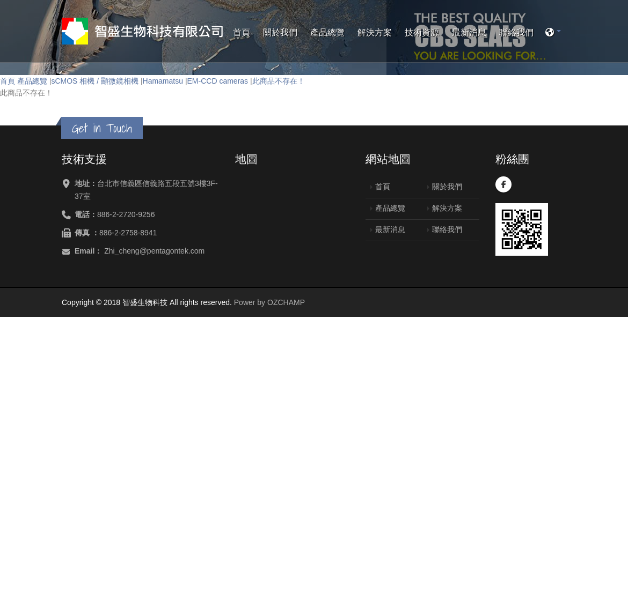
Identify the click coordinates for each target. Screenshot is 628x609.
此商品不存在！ (278, 81)
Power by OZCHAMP (269, 302)
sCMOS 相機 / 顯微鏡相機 (94, 81)
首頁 (241, 32)
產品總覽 (327, 32)
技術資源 (422, 32)
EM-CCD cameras (218, 81)
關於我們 (280, 32)
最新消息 (469, 32)
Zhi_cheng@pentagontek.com (154, 251)
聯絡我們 (516, 32)
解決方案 (374, 32)
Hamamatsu (163, 81)
